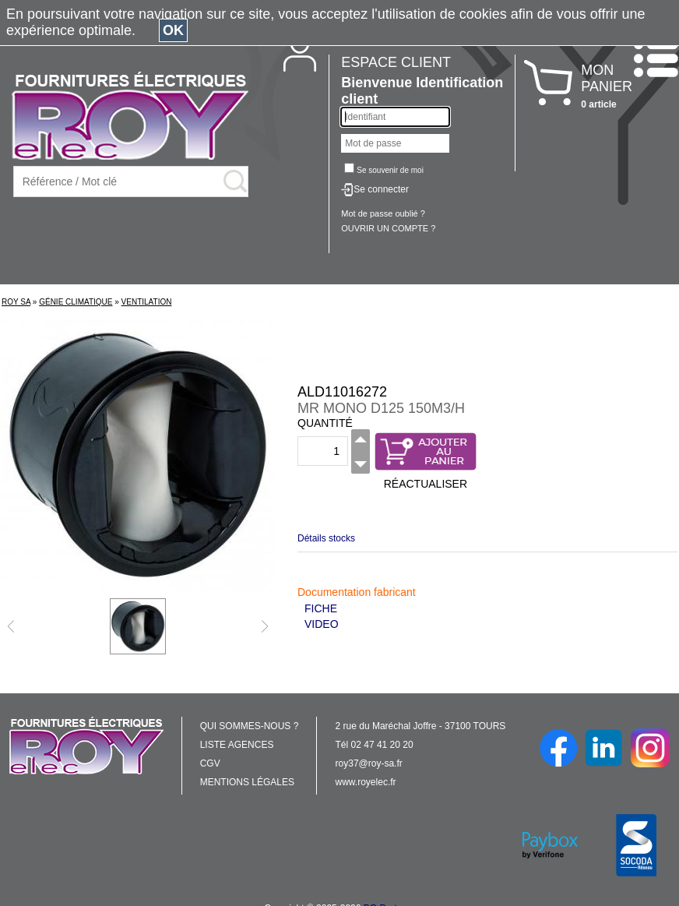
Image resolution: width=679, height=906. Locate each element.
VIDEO (321, 624)
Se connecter (381, 189)
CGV (210, 763)
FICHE (320, 608)
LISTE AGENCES (237, 744)
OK (173, 30)
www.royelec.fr (366, 782)
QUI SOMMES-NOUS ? (249, 726)
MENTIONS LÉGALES (247, 782)
